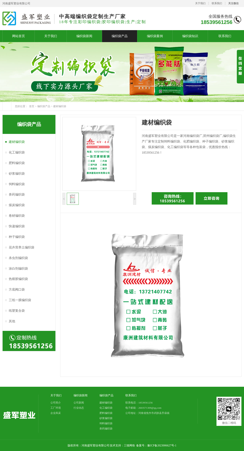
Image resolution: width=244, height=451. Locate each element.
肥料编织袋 (17, 163)
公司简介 (55, 402)
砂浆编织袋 (17, 173)
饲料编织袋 (17, 184)
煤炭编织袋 (17, 205)
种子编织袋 (17, 236)
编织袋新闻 (84, 36)
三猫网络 (129, 445)
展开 (240, 70)
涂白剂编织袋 (18, 268)
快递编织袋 (17, 226)
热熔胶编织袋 (18, 279)
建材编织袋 (59, 106)
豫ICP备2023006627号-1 (161, 445)
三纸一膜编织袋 (20, 300)
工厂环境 (55, 407)
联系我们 (217, 3)
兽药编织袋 (17, 194)
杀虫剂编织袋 (18, 258)
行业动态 (79, 407)
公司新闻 (79, 402)
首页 (31, 106)
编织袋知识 (190, 36)
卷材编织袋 (17, 215)
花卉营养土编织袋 (21, 247)
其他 (12, 321)
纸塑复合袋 (17, 310)
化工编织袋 (17, 152)
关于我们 (200, 3)
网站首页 (18, 36)
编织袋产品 (120, 36)
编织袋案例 (155, 36)
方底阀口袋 (17, 289)
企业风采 (55, 412)
